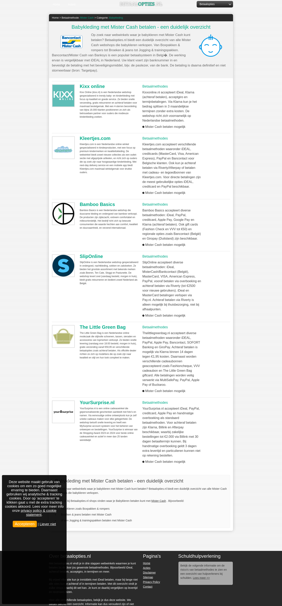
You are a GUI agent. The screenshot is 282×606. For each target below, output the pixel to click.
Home (56, 4)
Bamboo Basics (97, 204)
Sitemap (148, 577)
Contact (147, 586)
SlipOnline (91, 256)
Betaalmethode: (78, 17)
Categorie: (110, 17)
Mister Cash (158, 500)
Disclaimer (149, 572)
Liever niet (48, 524)
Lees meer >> (201, 577)
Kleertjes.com (95, 138)
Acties (71, 4)
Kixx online (92, 86)
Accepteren (25, 524)
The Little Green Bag (103, 327)
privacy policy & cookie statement (38, 513)
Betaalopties (207, 4)
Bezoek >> (216, 95)
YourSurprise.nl (97, 402)
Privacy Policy (151, 582)
